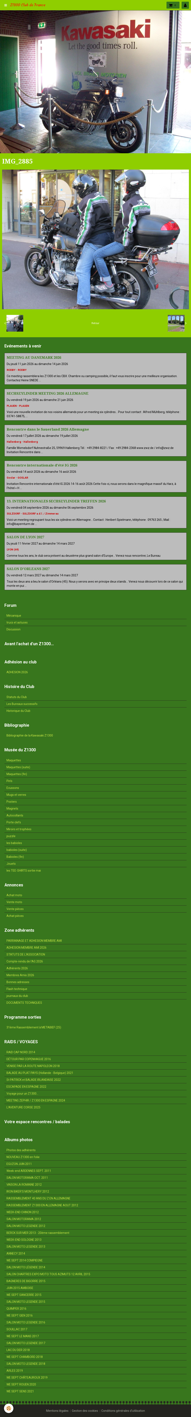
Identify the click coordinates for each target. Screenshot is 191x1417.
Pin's (9, 781)
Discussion (13, 629)
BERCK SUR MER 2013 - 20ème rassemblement (37, 1232)
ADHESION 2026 (17, 672)
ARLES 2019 (14, 1370)
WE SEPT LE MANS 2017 (22, 1336)
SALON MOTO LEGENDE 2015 (25, 1301)
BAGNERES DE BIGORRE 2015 (25, 1281)
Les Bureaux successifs (21, 704)
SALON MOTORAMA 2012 (23, 1219)
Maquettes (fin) (16, 774)
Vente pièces (15, 909)
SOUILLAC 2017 (16, 1329)
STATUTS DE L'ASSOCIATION (25, 954)
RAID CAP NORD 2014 (20, 1052)
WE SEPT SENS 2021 (20, 1391)
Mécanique (13, 615)
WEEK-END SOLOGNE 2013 (23, 1239)
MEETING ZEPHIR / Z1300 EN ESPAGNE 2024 (35, 1100)
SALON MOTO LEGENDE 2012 (25, 1226)
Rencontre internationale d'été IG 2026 (42, 465)
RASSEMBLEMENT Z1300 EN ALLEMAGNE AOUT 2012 (42, 1205)
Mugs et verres (16, 794)
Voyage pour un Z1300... (22, 1093)
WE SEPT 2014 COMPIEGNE (24, 1260)
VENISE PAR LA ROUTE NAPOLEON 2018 (33, 1066)
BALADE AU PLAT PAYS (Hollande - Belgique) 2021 (39, 1073)
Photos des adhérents (21, 1150)
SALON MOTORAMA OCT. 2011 (27, 1177)
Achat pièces (15, 916)
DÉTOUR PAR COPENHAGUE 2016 (28, 1059)
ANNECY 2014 (15, 1253)
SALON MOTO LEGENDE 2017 (25, 1343)
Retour (95, 323)
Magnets (12, 808)
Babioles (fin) (15, 856)
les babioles (14, 843)
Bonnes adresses (17, 982)
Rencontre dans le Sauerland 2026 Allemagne (48, 429)
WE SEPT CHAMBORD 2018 (24, 1357)
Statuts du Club (16, 697)
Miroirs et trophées (18, 829)
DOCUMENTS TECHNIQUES (24, 1002)
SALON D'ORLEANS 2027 (28, 569)
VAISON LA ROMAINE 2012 (24, 1184)
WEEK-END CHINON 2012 (22, 1212)
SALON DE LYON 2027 (25, 537)
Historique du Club (18, 710)
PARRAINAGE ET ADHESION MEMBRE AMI (34, 940)
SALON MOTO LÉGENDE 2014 (25, 1267)
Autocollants (14, 815)
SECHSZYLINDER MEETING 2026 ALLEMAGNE (47, 393)
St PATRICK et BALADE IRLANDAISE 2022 (33, 1079)
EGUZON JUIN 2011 (19, 1164)
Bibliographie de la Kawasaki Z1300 (29, 735)
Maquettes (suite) (18, 767)
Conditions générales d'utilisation (123, 1410)
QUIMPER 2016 (16, 1308)
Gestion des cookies (85, 1410)
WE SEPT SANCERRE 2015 (23, 1295)
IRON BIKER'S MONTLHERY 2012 (27, 1191)
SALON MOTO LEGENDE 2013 (25, 1246)
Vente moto (14, 902)
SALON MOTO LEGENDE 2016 (25, 1322)
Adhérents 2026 (17, 968)
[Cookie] (9, 1408)
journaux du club (17, 995)
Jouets (11, 863)
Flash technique (16, 989)
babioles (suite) (16, 850)
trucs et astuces (17, 622)
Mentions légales (57, 1410)
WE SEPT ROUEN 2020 (21, 1384)
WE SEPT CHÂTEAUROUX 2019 (27, 1377)
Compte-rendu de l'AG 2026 (24, 961)
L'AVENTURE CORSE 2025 (23, 1107)
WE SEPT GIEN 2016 (19, 1315)
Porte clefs (13, 822)
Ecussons (12, 788)
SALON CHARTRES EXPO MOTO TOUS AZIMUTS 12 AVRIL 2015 (48, 1274)
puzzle (10, 836)
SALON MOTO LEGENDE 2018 (25, 1363)
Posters (11, 801)
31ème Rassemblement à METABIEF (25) (33, 1027)
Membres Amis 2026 (20, 975)
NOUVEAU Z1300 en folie (23, 1157)
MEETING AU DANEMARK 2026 (34, 357)
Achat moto (14, 895)
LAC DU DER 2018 (18, 1350)
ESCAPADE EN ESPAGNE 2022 (26, 1086)
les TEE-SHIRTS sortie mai (23, 870)
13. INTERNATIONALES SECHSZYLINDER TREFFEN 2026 (56, 501)
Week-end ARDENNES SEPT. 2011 (28, 1170)
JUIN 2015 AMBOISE (19, 1288)
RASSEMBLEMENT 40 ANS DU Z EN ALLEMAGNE (38, 1198)
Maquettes (13, 760)
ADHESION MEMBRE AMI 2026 (26, 947)
